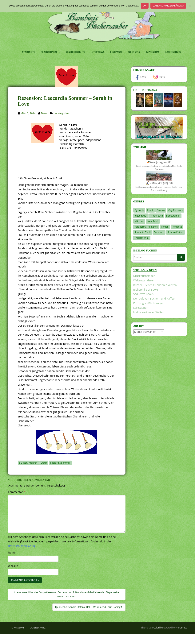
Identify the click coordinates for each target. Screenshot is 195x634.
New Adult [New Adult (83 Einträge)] (152, 221)
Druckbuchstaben (144, 276)
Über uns (134, 52)
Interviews (98, 52)
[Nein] (190, 6)
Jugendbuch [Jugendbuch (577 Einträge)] (141, 215)
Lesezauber (140, 307)
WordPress (181, 627)
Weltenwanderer (143, 280)
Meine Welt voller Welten (148, 312)
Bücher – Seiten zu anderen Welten (155, 285)
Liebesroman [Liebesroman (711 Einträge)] (173, 215)
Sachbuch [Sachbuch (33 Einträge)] (159, 232)
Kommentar (16, 492)
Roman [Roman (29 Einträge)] (165, 226)
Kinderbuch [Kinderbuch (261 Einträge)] (157, 215)
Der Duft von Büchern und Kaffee (154, 298)
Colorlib (157, 627)
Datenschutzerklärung (168, 5)
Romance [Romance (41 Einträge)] (177, 226)
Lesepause (116, 52)
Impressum (152, 52)
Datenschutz (173, 52)
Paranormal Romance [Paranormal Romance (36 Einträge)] (146, 226)
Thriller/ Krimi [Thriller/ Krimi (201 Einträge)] (142, 237)
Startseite (28, 52)
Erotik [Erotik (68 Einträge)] (150, 210)
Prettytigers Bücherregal (148, 303)
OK (144, 5)
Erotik (44, 462)
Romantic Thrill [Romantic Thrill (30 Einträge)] (143, 232)
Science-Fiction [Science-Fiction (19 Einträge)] (175, 232)
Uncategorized (62, 113)
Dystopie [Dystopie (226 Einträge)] (139, 210)
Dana (44, 113)
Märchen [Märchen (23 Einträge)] (139, 221)
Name (11, 552)
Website (13, 566)
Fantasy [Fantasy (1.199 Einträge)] (161, 210)
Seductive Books (143, 294)
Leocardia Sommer (60, 462)
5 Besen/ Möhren (28, 462)
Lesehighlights (75, 52)
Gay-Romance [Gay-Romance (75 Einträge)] (175, 210)
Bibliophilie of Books (146, 289)
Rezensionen (49, 52)
